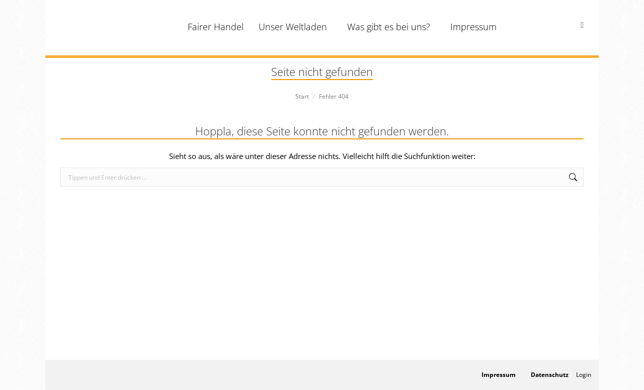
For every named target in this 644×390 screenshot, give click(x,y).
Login (583, 374)
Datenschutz (550, 374)
